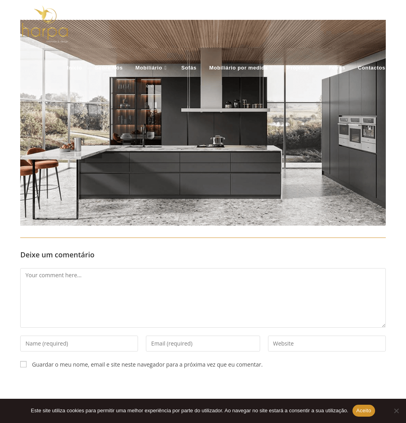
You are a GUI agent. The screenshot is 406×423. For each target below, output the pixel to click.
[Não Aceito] (396, 411)
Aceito (364, 410)
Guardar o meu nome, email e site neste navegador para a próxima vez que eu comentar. (147, 364)
